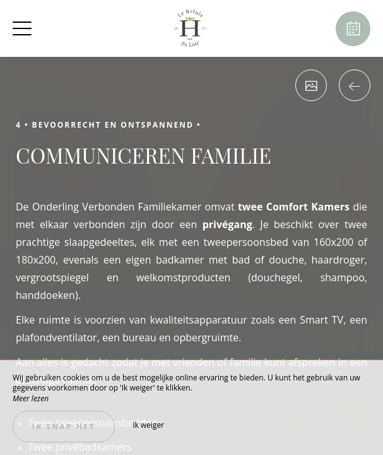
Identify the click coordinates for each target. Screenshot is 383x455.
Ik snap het (63, 426)
